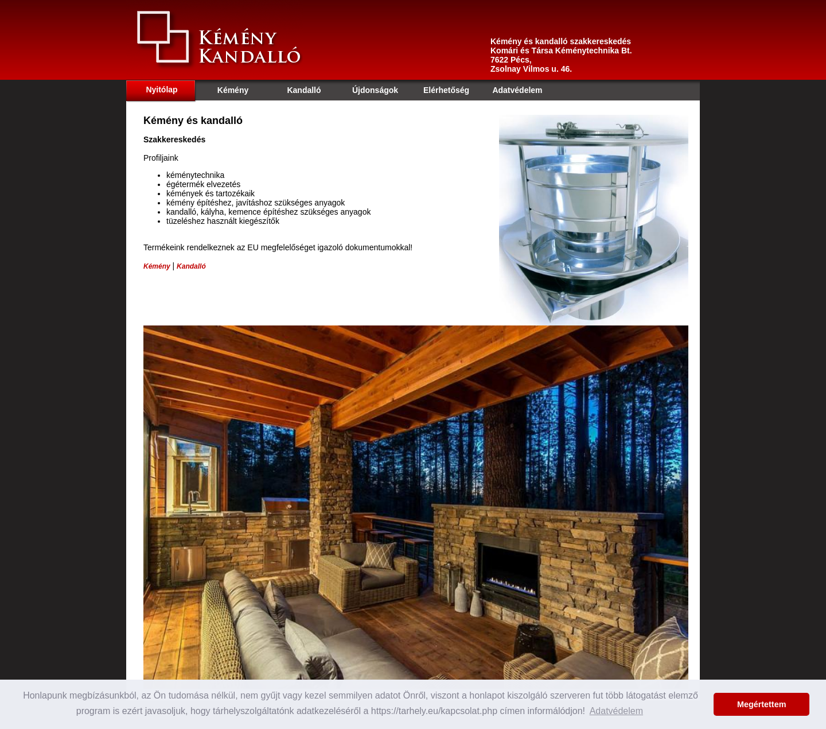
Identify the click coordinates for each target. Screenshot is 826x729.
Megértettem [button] (761, 704)
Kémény (156, 266)
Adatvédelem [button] (616, 711)
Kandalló (191, 266)
